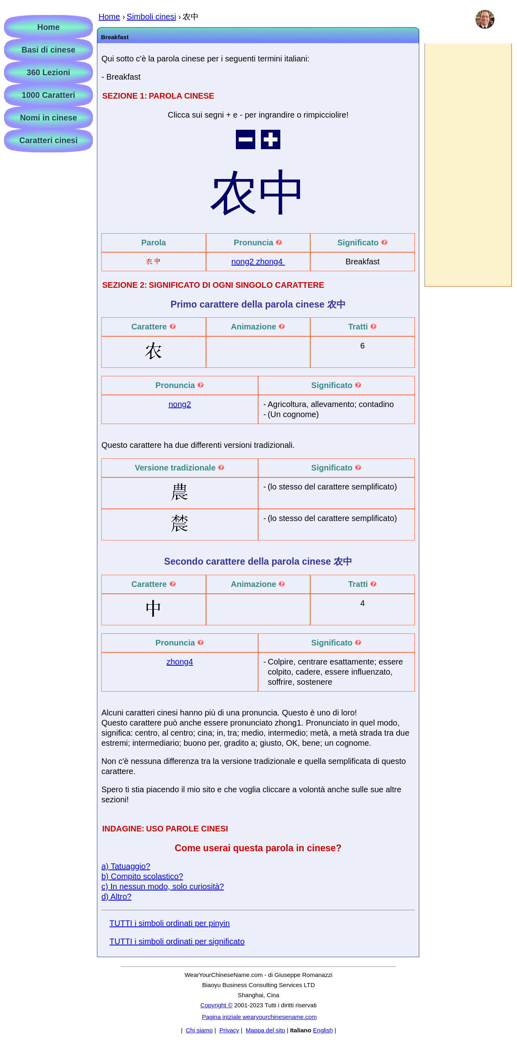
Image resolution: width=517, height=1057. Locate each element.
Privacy (229, 1030)
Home (48, 27)
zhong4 (270, 261)
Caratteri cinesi (48, 140)
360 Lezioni (48, 72)
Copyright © (216, 1005)
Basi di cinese (48, 49)
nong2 (243, 261)
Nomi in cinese (48, 117)
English (323, 1030)
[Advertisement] (468, 165)
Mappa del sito (265, 1030)
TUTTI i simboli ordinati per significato (177, 941)
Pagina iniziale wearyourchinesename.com (259, 1016)
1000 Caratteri (48, 95)
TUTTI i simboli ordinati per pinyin (169, 923)
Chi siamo (199, 1030)
